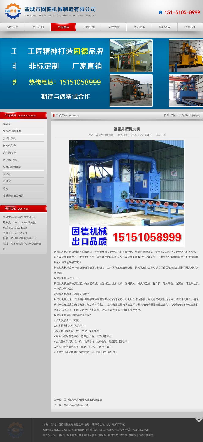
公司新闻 (89, 27)
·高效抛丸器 (9, 152)
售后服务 (139, 27)
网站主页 (12, 27)
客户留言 (165, 27)
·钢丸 (5, 188)
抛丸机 (196, 115)
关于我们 (38, 27)
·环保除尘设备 (10, 159)
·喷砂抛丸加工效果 (13, 195)
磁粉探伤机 (49, 435)
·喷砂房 (7, 181)
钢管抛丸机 (60, 251)
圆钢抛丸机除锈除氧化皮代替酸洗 (83, 399)
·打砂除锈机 (9, 138)
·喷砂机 (7, 174)
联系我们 (190, 27)
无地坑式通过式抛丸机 (76, 404)
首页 (174, 115)
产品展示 (63, 27)
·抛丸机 (7, 123)
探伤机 (61, 435)
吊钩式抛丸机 (146, 435)
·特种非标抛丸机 (12, 166)
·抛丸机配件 (9, 145)
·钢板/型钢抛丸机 (12, 131)
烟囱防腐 (72, 435)
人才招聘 (114, 27)
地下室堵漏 (85, 435)
